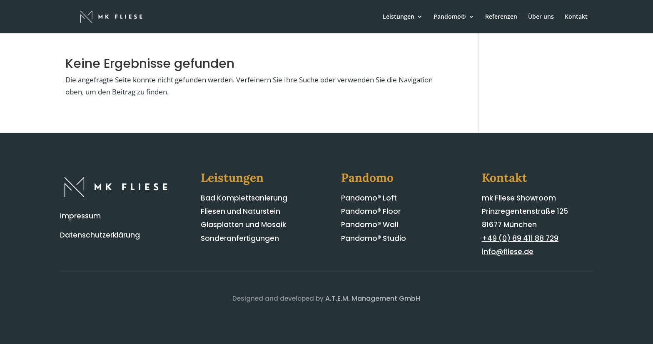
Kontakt (576, 17)
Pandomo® (450, 17)
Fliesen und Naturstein (240, 211)
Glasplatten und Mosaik (243, 225)
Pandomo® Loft (369, 198)
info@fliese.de (507, 252)
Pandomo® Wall (369, 225)
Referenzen (501, 17)
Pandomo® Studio (373, 238)
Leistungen (398, 17)
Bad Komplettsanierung (244, 198)
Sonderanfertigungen (240, 238)
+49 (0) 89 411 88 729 (520, 238)
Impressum (80, 216)
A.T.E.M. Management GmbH (372, 298)
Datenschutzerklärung (100, 235)
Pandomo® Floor (371, 211)
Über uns (541, 17)
